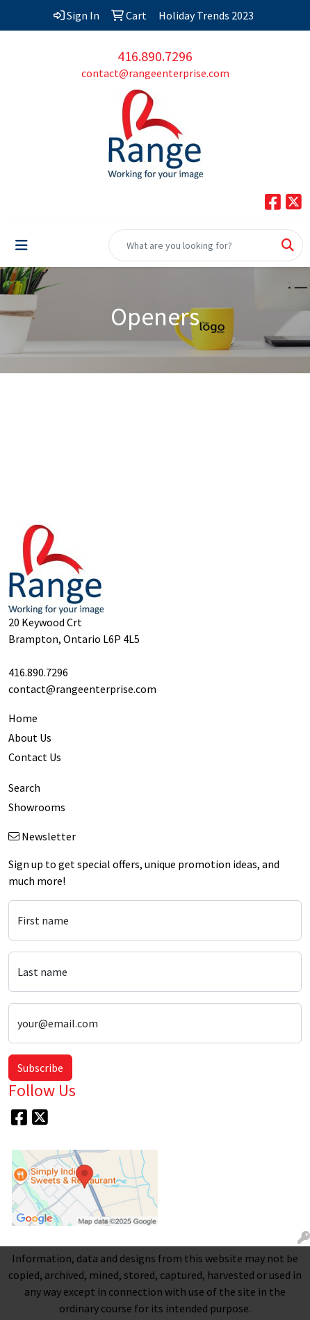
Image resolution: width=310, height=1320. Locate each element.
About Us (29, 737)
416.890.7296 (155, 56)
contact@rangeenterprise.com (155, 73)
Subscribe (40, 1068)
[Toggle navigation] (21, 245)
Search (24, 788)
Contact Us (34, 757)
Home (23, 718)
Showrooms (36, 807)
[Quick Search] (191, 245)
